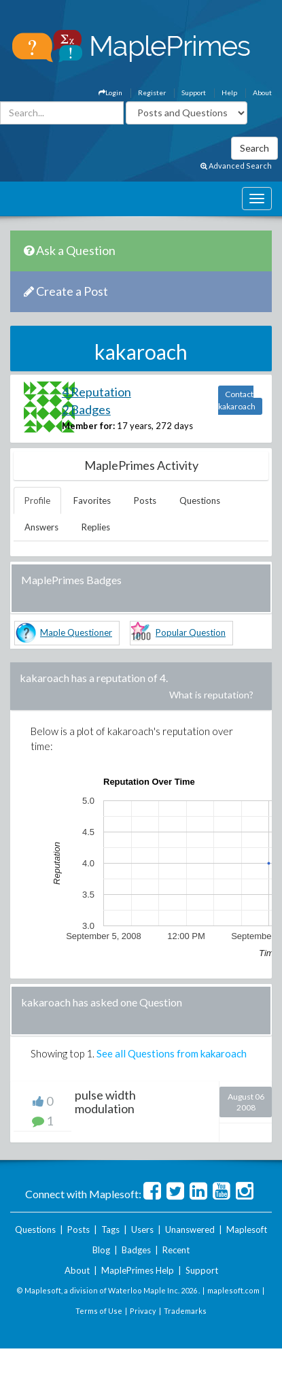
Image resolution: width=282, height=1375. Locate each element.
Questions (199, 500)
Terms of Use (98, 1310)
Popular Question (191, 632)
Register (152, 92)
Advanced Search (236, 165)
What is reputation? (211, 694)
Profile (37, 500)
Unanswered (190, 1229)
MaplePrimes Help (137, 1270)
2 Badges (86, 409)
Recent (176, 1249)
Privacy (143, 1310)
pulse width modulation (105, 1101)
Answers (41, 527)
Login (110, 92)
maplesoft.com (233, 1290)
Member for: (88, 425)
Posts (145, 500)
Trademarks (185, 1310)
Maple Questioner (76, 632)
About (262, 92)
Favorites (92, 500)
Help (229, 92)
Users (142, 1229)
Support (193, 92)
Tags (110, 1229)
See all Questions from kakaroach (171, 1053)
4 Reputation (96, 391)
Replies (96, 527)
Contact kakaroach (236, 400)
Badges (136, 1249)
